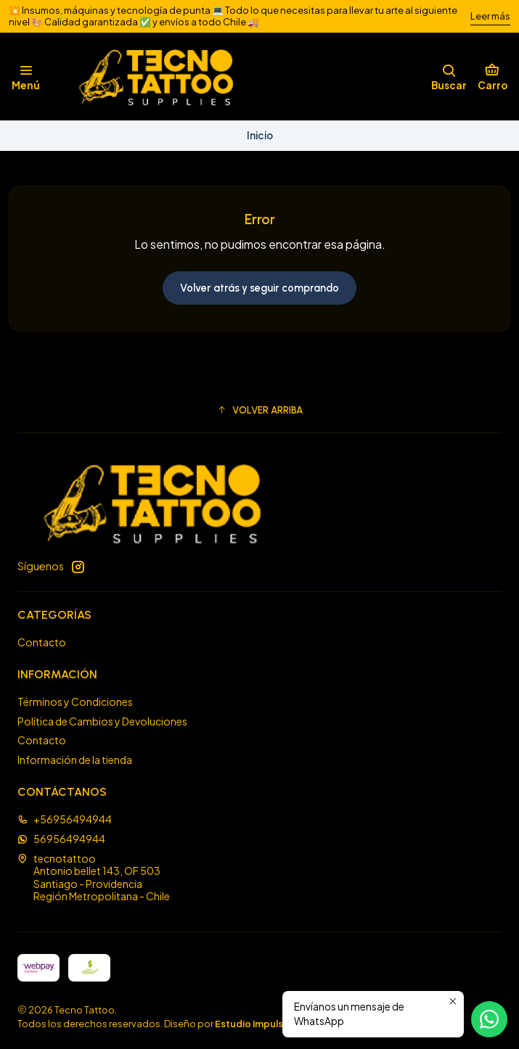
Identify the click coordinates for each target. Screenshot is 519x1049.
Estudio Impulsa (252, 1023)
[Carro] (492, 77)
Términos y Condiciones (75, 701)
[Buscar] (449, 77)
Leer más (490, 16)
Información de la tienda (74, 759)
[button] (259, 410)
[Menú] (26, 77)
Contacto (41, 642)
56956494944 (61, 838)
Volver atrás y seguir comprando (259, 288)
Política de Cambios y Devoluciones (102, 721)
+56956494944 (64, 819)
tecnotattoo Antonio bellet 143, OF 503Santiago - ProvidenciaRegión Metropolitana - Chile (93, 877)
